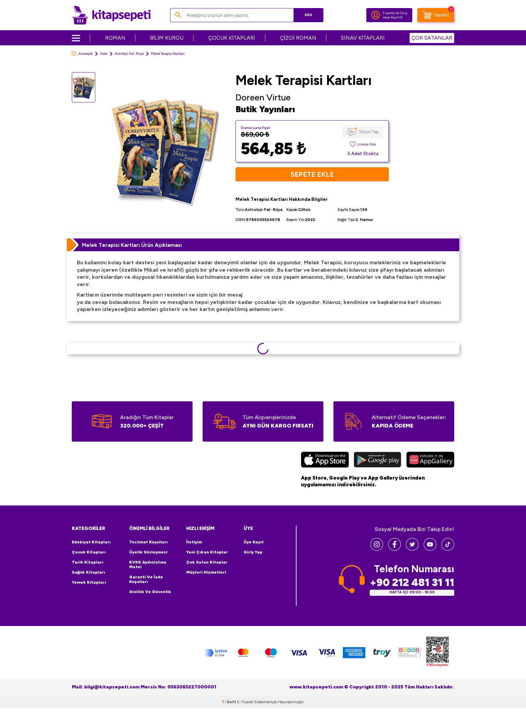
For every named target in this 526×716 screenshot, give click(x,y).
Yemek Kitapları (89, 582)
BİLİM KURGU (166, 38)
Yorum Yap (369, 131)
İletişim (194, 542)
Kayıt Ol (397, 17)
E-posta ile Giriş (395, 13)
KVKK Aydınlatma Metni (147, 564)
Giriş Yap (253, 552)
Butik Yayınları (265, 109)
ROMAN (115, 38)
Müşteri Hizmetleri (206, 572)
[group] (165, 150)
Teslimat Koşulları (148, 542)
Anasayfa (82, 53)
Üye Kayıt (254, 542)
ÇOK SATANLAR (432, 38)
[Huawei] (430, 460)
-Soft (229, 702)
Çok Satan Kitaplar (206, 562)
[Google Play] (377, 460)
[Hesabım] (375, 15)
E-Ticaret (245, 702)
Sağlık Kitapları (88, 572)
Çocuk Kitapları (89, 552)
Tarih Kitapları (87, 562)
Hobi (103, 53)
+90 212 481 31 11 (412, 582)
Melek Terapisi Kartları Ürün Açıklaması (132, 245)
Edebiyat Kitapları (91, 542)
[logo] (111, 15)
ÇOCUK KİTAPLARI (231, 38)
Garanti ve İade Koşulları (146, 579)
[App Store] (325, 460)
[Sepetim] (435, 15)
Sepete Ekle (312, 174)
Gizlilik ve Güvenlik (150, 591)
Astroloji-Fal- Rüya (129, 53)
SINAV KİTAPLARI (363, 38)
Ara (308, 15)
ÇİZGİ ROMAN (298, 38)
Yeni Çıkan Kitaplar (207, 552)
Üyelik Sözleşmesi (148, 552)
